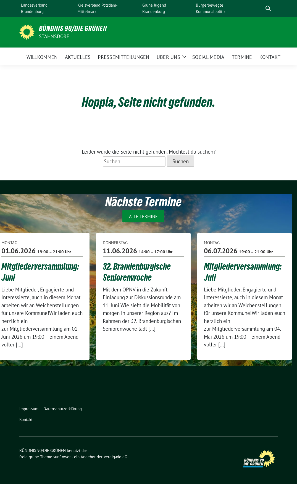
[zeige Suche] (268, 8)
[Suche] (260, 8)
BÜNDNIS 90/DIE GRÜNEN (73, 28)
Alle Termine (143, 216)
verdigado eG (115, 456)
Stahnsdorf (54, 36)
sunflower (62, 456)
